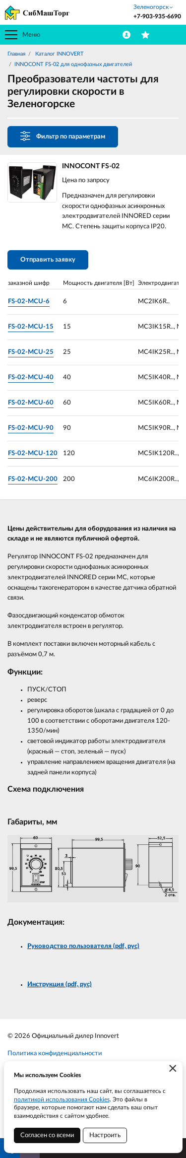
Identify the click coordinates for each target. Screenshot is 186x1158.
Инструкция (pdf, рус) (59, 984)
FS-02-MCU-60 (31, 403)
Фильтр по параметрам (62, 136)
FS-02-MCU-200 (33, 479)
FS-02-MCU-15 (31, 327)
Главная (16, 54)
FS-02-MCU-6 (29, 301)
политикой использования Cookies (62, 1099)
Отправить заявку (47, 260)
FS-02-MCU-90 (31, 428)
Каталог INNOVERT (59, 54)
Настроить (105, 1135)
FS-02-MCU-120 (33, 453)
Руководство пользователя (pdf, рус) (83, 946)
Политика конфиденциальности (54, 1053)
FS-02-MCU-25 (31, 352)
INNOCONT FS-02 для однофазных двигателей (73, 64)
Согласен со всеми (47, 1135)
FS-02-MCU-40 (31, 377)
